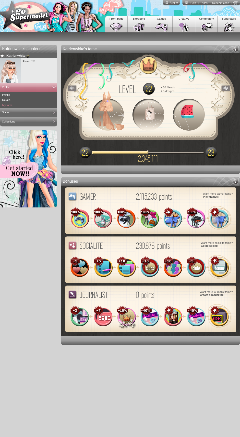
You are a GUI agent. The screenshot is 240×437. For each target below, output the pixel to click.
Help (193, 2)
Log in (174, 2)
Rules (204, 2)
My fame (7, 105)
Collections (8, 121)
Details (6, 99)
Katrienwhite (15, 55)
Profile (6, 87)
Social (5, 112)
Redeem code (220, 2)
